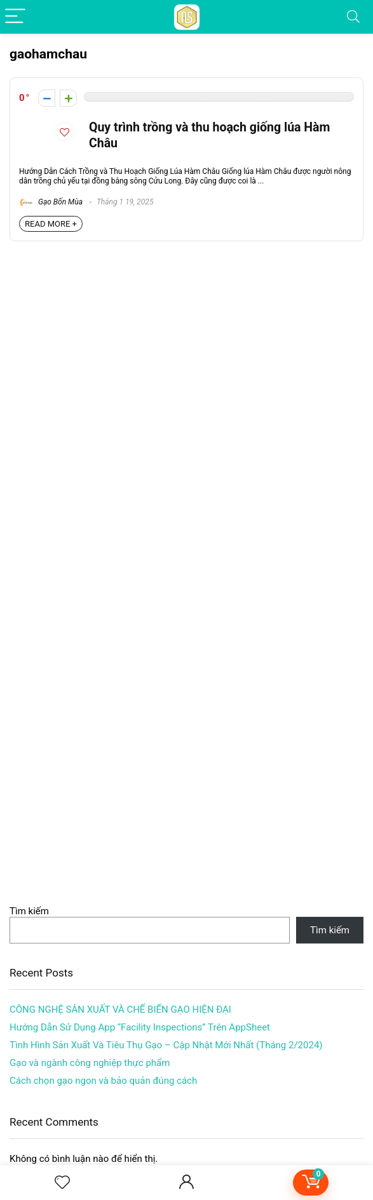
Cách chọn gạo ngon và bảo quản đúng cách (103, 1080)
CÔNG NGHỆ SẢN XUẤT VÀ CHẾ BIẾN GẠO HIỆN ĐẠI (120, 1009)
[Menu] (15, 17)
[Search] (353, 17)
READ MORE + (51, 224)
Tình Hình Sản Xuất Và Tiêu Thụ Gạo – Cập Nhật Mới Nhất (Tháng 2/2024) (166, 1045)
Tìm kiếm (29, 911)
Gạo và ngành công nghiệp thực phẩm (90, 1063)
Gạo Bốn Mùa (51, 201)
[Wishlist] (62, 1183)
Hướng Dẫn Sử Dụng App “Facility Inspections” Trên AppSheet (140, 1027)
